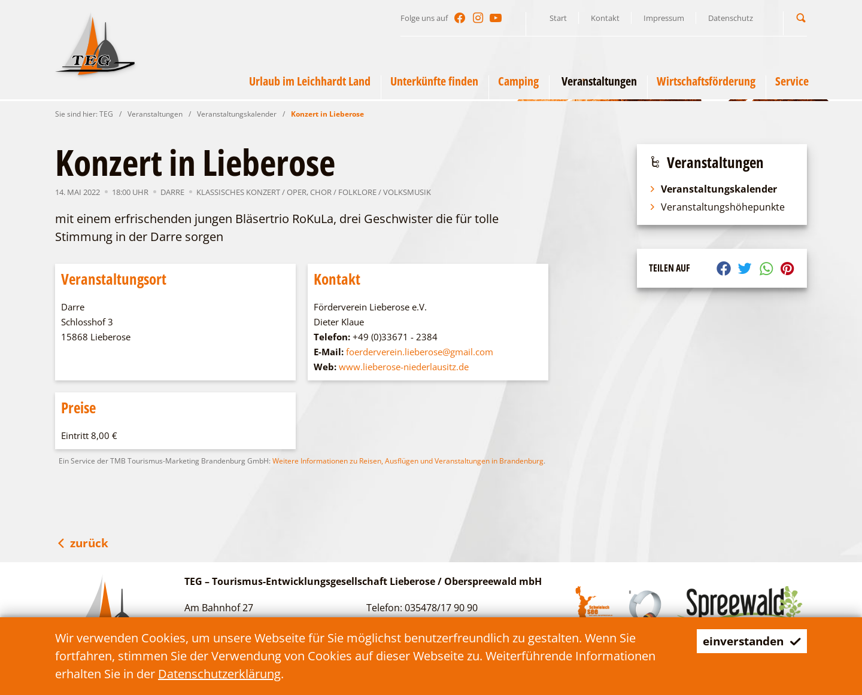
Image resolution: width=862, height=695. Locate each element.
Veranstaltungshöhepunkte (717, 207)
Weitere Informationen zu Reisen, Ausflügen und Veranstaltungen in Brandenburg (408, 461)
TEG (106, 114)
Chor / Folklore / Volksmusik (370, 192)
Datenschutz (730, 18)
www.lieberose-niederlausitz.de (404, 367)
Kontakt (605, 18)
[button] (801, 17)
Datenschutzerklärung (219, 674)
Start (558, 18)
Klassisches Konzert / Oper (251, 192)
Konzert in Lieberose (327, 114)
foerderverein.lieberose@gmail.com (419, 352)
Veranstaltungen (155, 114)
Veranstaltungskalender (237, 114)
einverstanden (748, 641)
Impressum (664, 18)
